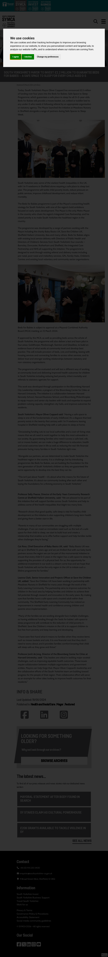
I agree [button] (15, 57)
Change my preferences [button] (48, 57)
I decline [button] (28, 57)
